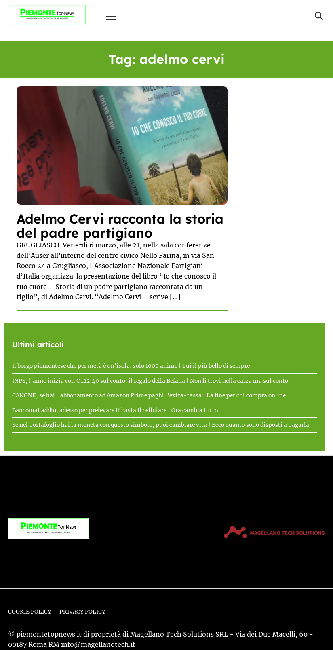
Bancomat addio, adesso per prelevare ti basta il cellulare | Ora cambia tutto (115, 410)
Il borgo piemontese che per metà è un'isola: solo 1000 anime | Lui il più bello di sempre (131, 366)
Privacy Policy (82, 611)
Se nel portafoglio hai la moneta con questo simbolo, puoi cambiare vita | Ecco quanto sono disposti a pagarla (160, 425)
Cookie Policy (29, 611)
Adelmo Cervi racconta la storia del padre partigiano (120, 226)
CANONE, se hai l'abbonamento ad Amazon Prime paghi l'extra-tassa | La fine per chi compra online (149, 395)
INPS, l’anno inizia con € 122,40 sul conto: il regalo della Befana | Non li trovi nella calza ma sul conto (150, 381)
